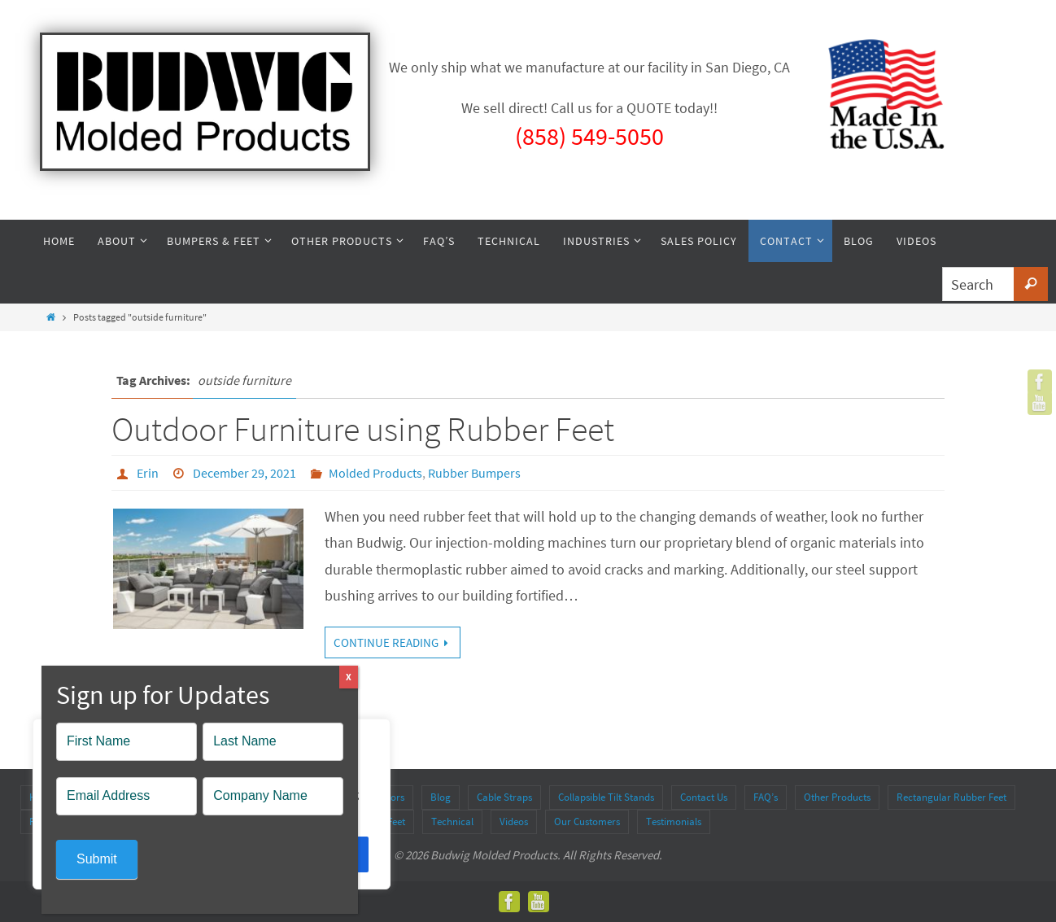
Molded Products (375, 473)
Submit (96, 859)
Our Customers (587, 821)
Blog (440, 797)
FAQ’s (765, 797)
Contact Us (703, 797)
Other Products (837, 797)
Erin (148, 473)
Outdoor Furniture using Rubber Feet (362, 429)
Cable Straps (504, 797)
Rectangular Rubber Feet (951, 797)
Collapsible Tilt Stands (606, 797)
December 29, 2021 (244, 473)
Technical (452, 821)
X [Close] (348, 677)
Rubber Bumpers (474, 473)
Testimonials (673, 821)
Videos (514, 821)
